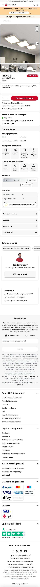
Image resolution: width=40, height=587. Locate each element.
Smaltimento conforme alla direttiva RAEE (20, 567)
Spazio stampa (7, 457)
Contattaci (6, 404)
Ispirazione (6, 454)
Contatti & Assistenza (13, 393)
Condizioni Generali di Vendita (20, 558)
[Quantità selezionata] (6, 98)
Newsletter (6, 436)
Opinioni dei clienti (11, 523)
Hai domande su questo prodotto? (22, 205)
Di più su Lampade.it (12, 428)
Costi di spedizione (9, 408)
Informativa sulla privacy (20, 380)
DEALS (19, 13)
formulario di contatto (28, 376)
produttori (20, 385)
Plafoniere (7, 21)
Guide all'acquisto (18, 454)
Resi (3, 411)
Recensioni (7, 226)
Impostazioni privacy (16, 555)
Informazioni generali (13, 463)
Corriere (6, 505)
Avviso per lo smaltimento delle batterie (20, 564)
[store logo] (11, 4)
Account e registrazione (11, 418)
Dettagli (6, 220)
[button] (4, 68)
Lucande (23, 137)
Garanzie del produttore (11, 422)
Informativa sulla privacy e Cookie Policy (20, 561)
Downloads (8, 232)
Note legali (6, 475)
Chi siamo (5, 433)
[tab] (20, 407)
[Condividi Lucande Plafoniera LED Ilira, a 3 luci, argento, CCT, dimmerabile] (36, 30)
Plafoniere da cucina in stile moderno (16, 248)
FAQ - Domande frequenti (12, 397)
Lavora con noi (7, 447)
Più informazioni (10, 214)
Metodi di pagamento (10, 415)
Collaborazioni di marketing (12, 440)
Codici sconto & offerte (11, 443)
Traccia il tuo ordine (9, 401)
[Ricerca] (34, 4)
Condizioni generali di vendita (13, 468)
